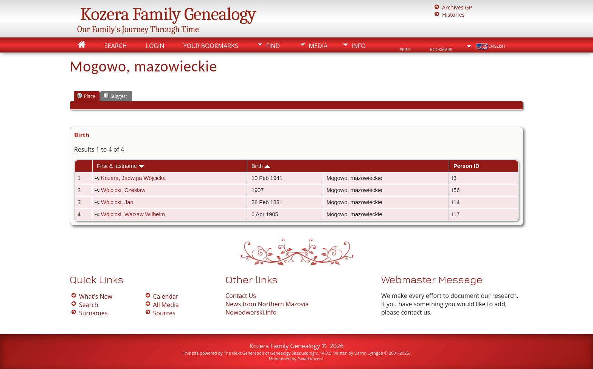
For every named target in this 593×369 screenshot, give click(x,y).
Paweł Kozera (310, 358)
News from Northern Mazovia (267, 304)
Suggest (115, 96)
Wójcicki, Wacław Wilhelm (133, 214)
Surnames (93, 313)
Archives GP (457, 7)
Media (318, 46)
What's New (95, 296)
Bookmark (441, 49)
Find (272, 46)
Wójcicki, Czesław (123, 190)
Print (405, 49)
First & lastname (120, 166)
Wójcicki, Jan (117, 202)
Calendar (166, 296)
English (490, 46)
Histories (453, 14)
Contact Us (240, 295)
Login (155, 46)
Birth (260, 166)
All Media (166, 305)
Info (358, 46)
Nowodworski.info (250, 312)
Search (115, 46)
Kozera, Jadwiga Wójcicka (133, 178)
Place (86, 96)
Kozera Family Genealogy (168, 14)
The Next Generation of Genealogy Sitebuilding (269, 353)
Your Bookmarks (210, 46)
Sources (164, 313)
